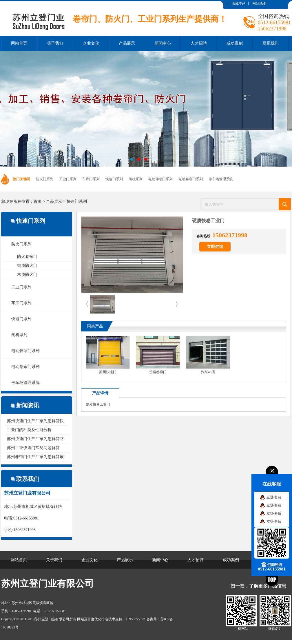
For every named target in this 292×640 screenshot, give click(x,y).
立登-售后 (274, 513)
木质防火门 (27, 274)
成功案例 (235, 43)
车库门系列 (91, 179)
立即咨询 (215, 247)
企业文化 (91, 43)
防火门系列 (44, 179)
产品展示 (127, 43)
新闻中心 (163, 43)
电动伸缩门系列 (160, 179)
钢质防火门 (27, 265)
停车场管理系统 (221, 179)
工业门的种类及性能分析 (29, 430)
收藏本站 (239, 3)
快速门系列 (114, 179)
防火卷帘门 (27, 256)
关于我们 (55, 43)
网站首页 (19, 43)
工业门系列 (67, 179)
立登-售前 (274, 497)
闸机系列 (136, 179)
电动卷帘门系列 (190, 179)
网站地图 (259, 3)
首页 (38, 201)
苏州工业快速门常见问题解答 (33, 448)
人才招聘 (199, 43)
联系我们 (270, 43)
